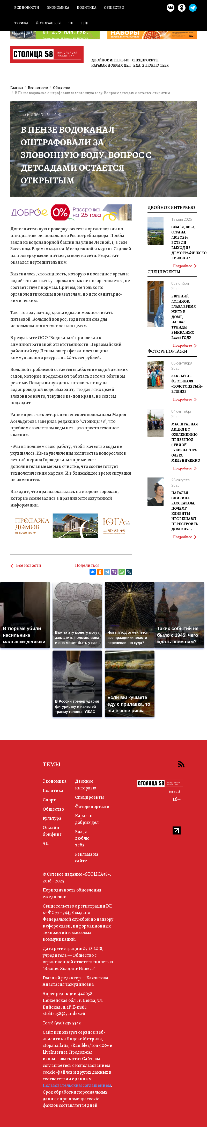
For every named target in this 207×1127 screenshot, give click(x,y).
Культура (52, 818)
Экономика (58, 7)
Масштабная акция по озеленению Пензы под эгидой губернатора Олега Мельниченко (185, 442)
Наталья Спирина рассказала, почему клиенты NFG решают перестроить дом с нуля (184, 511)
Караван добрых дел (111, 65)
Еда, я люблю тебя (151, 65)
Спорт (49, 800)
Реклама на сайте (86, 857)
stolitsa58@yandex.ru (64, 1013)
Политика (86, 7)
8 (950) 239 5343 (66, 1023)
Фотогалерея (48, 23)
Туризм (21, 23)
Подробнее (185, 265)
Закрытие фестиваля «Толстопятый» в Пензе (187, 384)
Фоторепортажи (167, 351)
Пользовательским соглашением (77, 1085)
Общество (114, 7)
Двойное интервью (110, 60)
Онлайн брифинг (52, 830)
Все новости (26, 7)
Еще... (86, 23)
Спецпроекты (145, 60)
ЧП (71, 23)
